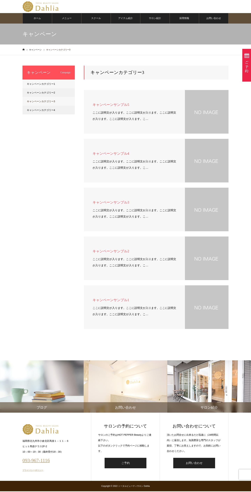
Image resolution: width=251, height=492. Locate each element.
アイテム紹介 (125, 19)
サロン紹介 (155, 19)
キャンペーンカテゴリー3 (41, 102)
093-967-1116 (36, 461)
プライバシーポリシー (32, 471)
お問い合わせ (213, 19)
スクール (96, 19)
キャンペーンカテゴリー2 (41, 93)
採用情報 (184, 19)
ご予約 (125, 463)
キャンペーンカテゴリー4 (41, 111)
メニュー (67, 19)
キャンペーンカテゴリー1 (41, 84)
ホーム (37, 19)
